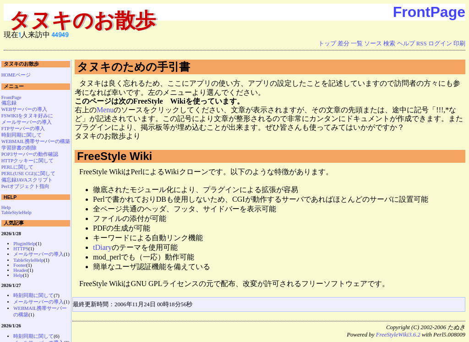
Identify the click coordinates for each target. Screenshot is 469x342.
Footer (19, 265)
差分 (343, 43)
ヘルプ (406, 43)
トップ (327, 43)
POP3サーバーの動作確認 (29, 154)
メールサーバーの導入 (26, 122)
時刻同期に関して (21, 135)
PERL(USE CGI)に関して (28, 173)
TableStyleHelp (16, 212)
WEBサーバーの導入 (24, 109)
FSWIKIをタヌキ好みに (27, 115)
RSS (421, 43)
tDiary (102, 247)
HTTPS (20, 248)
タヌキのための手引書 (133, 67)
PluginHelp (24, 243)
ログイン (440, 43)
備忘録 (8, 102)
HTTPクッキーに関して (27, 160)
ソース (373, 43)
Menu (105, 110)
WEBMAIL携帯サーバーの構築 (35, 141)
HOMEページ (16, 74)
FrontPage (429, 12)
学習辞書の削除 (19, 147)
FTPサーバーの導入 (23, 128)
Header (20, 270)
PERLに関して (17, 167)
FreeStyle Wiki (114, 156)
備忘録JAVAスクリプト (27, 179)
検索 (389, 43)
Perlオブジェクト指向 (25, 186)
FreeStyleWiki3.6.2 (398, 334)
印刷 (459, 43)
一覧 (357, 43)
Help (6, 207)
